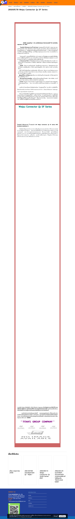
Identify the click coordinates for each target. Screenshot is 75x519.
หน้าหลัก (10, 2)
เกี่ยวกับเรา (16, 2)
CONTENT (43, 2)
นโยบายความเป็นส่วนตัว (20, 516)
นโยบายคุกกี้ (29, 516)
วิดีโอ (38, 2)
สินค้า (21, 2)
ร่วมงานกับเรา (49, 2)
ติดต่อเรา (56, 2)
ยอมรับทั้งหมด (62, 516)
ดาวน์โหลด (33, 2)
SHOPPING (26, 2)
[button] (59, 2)
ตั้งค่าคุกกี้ (56, 516)
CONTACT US (30, 506)
